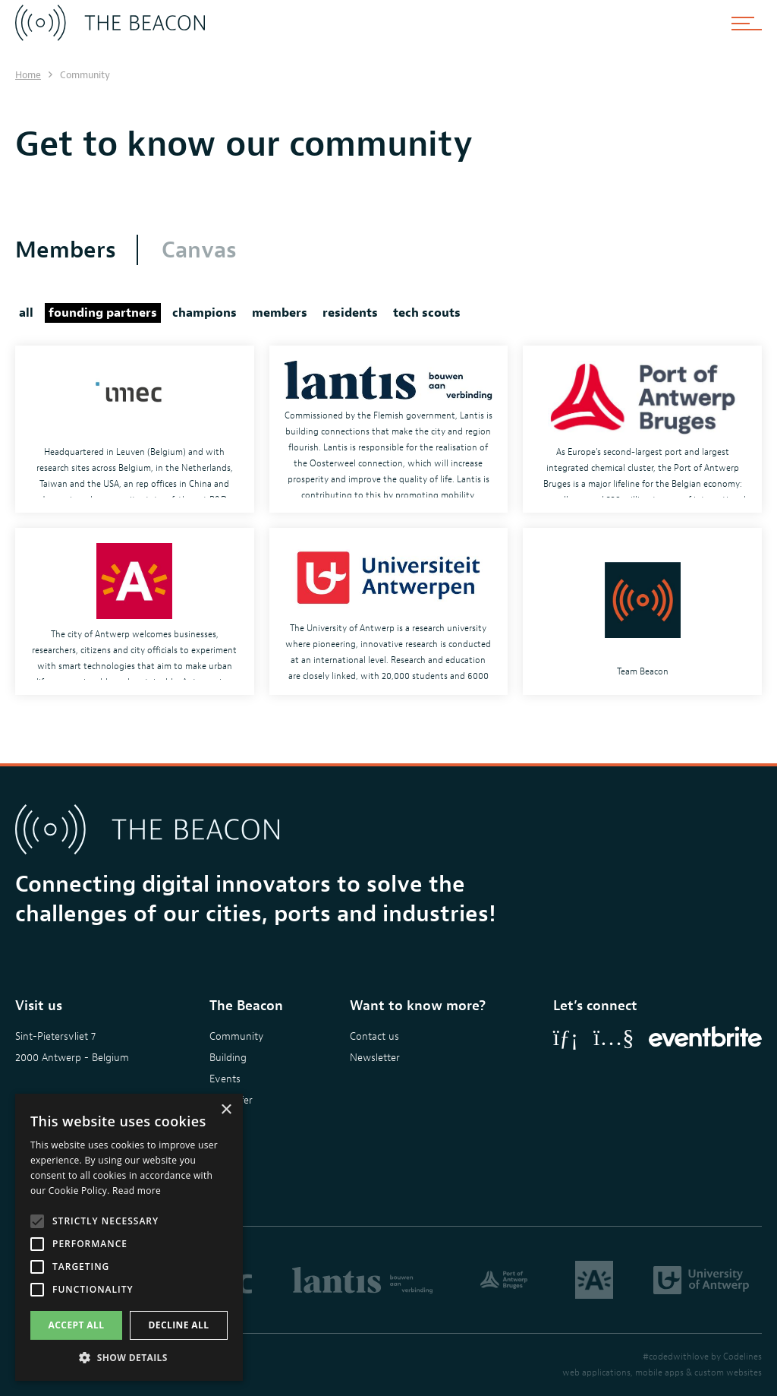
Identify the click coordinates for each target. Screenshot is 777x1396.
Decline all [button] (179, 1325)
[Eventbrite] (705, 1037)
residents (350, 313)
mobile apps (659, 1372)
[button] (129, 1358)
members (279, 313)
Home (28, 74)
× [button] (225, 1110)
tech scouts (427, 313)
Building (228, 1057)
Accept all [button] (77, 1325)
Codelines (742, 1356)
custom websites (728, 1372)
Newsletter (375, 1057)
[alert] (129, 1237)
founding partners (103, 313)
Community (236, 1036)
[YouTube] (613, 1037)
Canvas (199, 249)
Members (65, 249)
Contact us (374, 1036)
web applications (596, 1372)
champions (204, 313)
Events (225, 1078)
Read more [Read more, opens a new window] (136, 1190)
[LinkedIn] (565, 1037)
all (26, 313)
